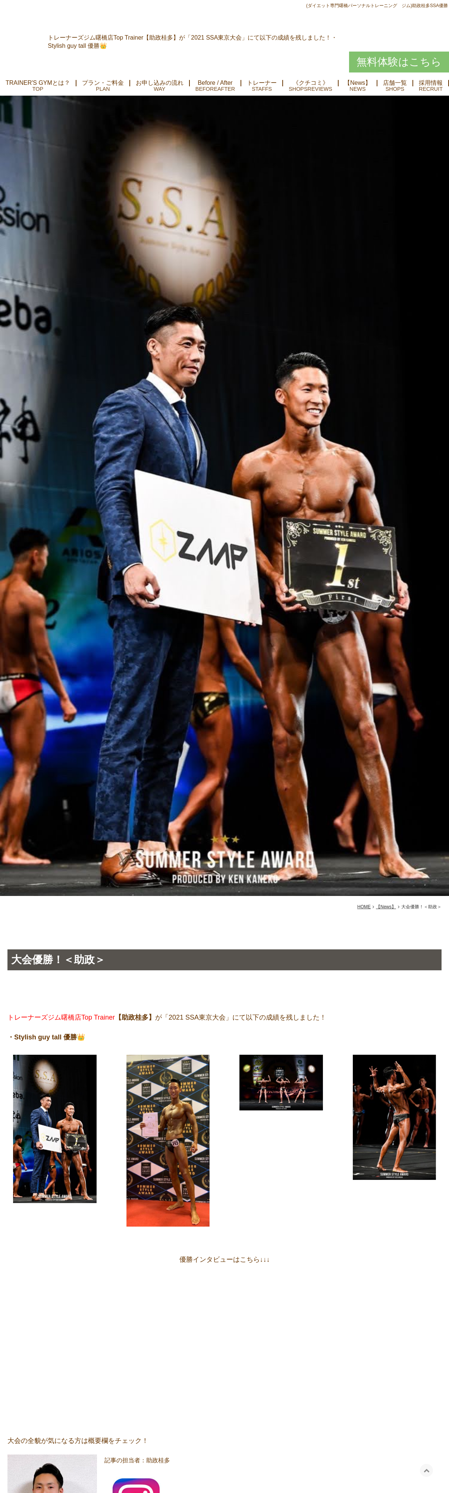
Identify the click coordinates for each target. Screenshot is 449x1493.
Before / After (215, 83)
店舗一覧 (395, 83)
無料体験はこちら (399, 62)
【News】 (357, 83)
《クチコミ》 (311, 83)
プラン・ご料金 (103, 83)
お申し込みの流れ (159, 83)
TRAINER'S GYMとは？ (38, 83)
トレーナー (262, 83)
